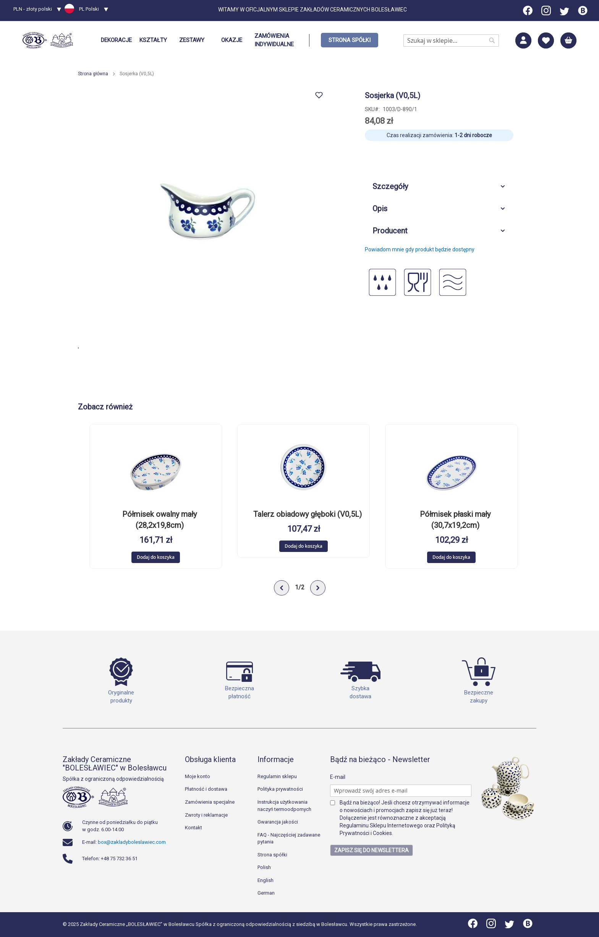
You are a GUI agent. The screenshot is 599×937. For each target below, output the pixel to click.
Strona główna (93, 73)
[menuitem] (116, 40)
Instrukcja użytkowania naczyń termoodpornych (284, 805)
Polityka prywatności (280, 789)
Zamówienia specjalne (210, 802)
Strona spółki (272, 855)
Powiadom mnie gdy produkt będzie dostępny (419, 249)
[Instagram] (546, 13)
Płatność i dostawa (206, 789)
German (266, 893)
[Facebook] (528, 13)
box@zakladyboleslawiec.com (132, 842)
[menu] (237, 40)
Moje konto (197, 776)
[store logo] (48, 40)
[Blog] (582, 13)
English (265, 880)
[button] (37, 10)
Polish (264, 868)
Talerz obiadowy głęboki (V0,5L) (307, 514)
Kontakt (193, 827)
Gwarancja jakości (277, 822)
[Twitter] (564, 13)
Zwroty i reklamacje (206, 815)
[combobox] (451, 40)
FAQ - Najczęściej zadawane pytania (288, 838)
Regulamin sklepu (277, 776)
